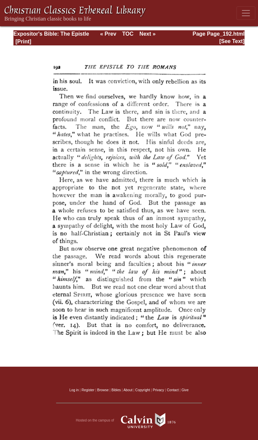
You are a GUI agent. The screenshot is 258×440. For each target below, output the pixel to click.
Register (88, 390)
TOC (127, 34)
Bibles (116, 390)
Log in (74, 390)
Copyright (142, 390)
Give (184, 390)
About (127, 390)
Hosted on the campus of (129, 420)
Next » (147, 34)
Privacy (158, 390)
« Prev (108, 34)
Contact (173, 390)
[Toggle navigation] (245, 13)
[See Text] (232, 41)
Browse (103, 390)
